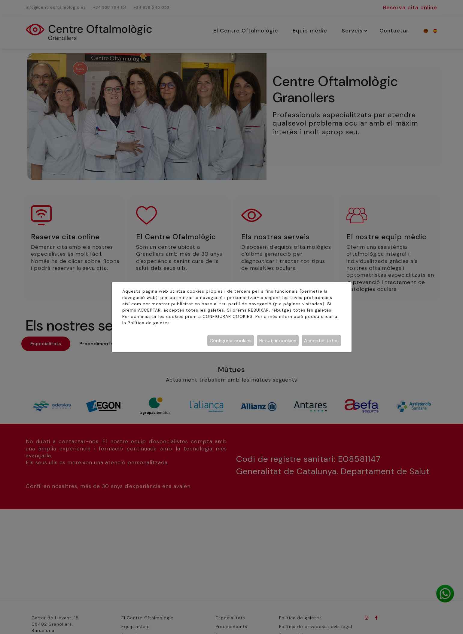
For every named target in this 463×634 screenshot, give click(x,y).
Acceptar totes (321, 340)
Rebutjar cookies (277, 340)
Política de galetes (149, 322)
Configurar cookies (230, 340)
